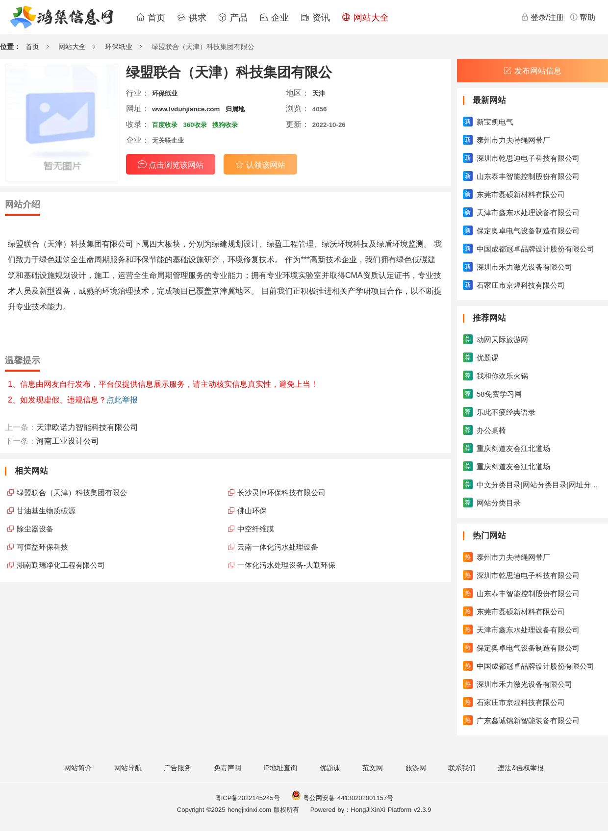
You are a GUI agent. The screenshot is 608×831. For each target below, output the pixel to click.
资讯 (315, 18)
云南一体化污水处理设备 (277, 547)
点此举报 (122, 400)
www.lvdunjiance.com (186, 109)
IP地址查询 (280, 768)
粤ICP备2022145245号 (247, 798)
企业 (274, 18)
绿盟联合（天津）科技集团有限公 (72, 492)
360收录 (195, 124)
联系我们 (462, 768)
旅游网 (415, 768)
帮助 (582, 17)
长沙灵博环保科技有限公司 (281, 492)
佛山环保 (252, 510)
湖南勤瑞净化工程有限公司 (61, 565)
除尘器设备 (35, 529)
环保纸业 (118, 46)
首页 (150, 18)
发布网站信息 (532, 71)
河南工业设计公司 (67, 441)
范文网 (372, 768)
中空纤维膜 (255, 529)
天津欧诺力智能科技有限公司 (87, 427)
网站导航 (128, 768)
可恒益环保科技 (42, 547)
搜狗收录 (225, 124)
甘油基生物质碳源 (46, 510)
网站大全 (365, 18)
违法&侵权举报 (520, 768)
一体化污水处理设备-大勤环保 (286, 565)
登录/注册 (542, 17)
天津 (318, 93)
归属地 (235, 109)
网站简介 (78, 768)
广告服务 (177, 768)
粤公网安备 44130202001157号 (342, 798)
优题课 (330, 768)
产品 (233, 18)
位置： (10, 46)
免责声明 (227, 768)
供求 (191, 18)
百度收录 (164, 124)
